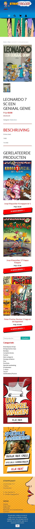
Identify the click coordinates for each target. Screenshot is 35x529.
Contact (6, 511)
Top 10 (5, 371)
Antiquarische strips (9, 349)
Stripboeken (13, 120)
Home (5, 42)
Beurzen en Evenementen (13, 510)
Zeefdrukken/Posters (10, 373)
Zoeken (25, 338)
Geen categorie (8, 357)
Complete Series (8, 353)
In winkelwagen (17, 210)
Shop (9, 42)
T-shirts (5, 369)
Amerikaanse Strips (9, 347)
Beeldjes (6, 351)
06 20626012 (10, 492)
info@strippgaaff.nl (12, 494)
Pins (4, 361)
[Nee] (33, 521)
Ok (17, 526)
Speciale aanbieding (9, 365)
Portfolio (6, 363)
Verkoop (6, 508)
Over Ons (6, 506)
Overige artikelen (8, 359)
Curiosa (5, 355)
